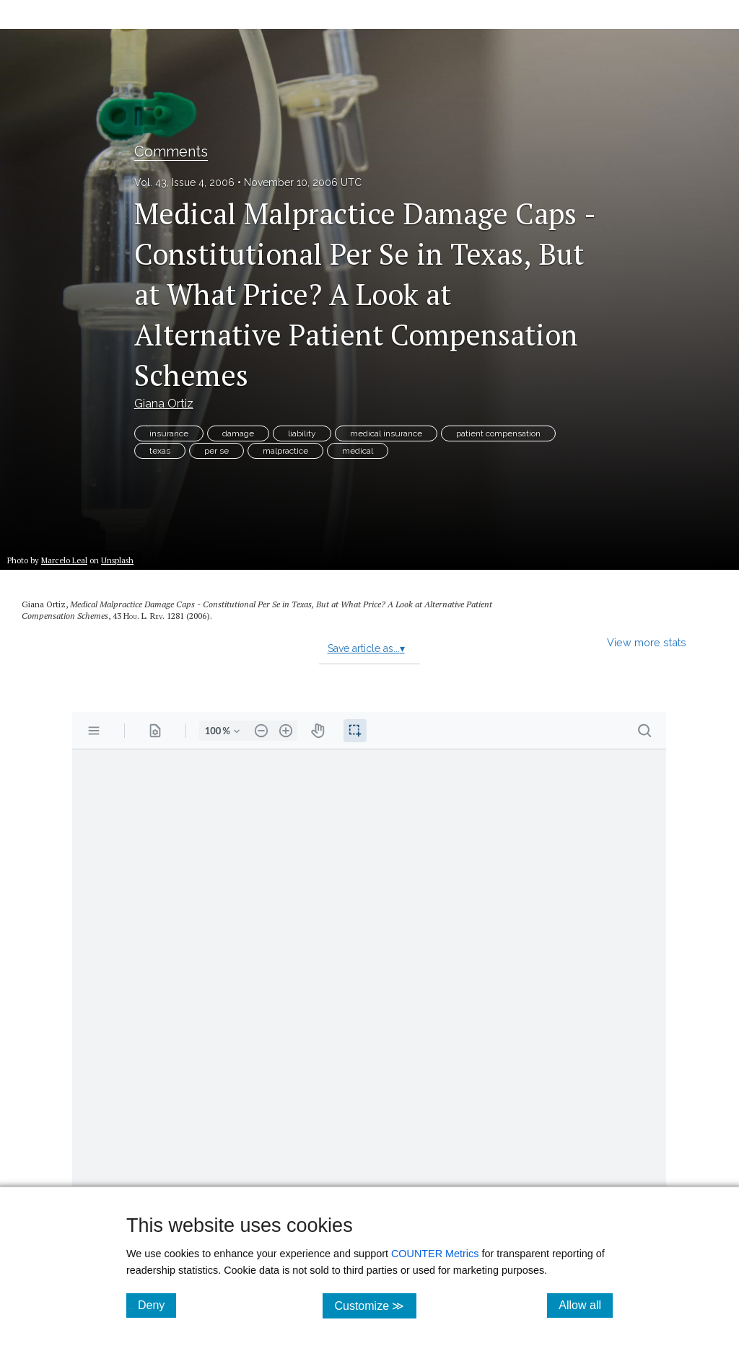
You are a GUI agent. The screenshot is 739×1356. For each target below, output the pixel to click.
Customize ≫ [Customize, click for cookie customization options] (375, 1305)
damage (238, 433)
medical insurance (386, 433)
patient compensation (498, 433)
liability (302, 433)
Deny (157, 1304)
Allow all (586, 1304)
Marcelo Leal (64, 560)
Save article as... (366, 648)
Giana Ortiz (163, 403)
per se (216, 451)
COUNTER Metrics (435, 1253)
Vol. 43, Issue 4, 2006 (184, 182)
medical (357, 451)
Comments (171, 151)
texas (159, 451)
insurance (168, 433)
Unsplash (117, 560)
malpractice (285, 451)
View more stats (646, 642)
